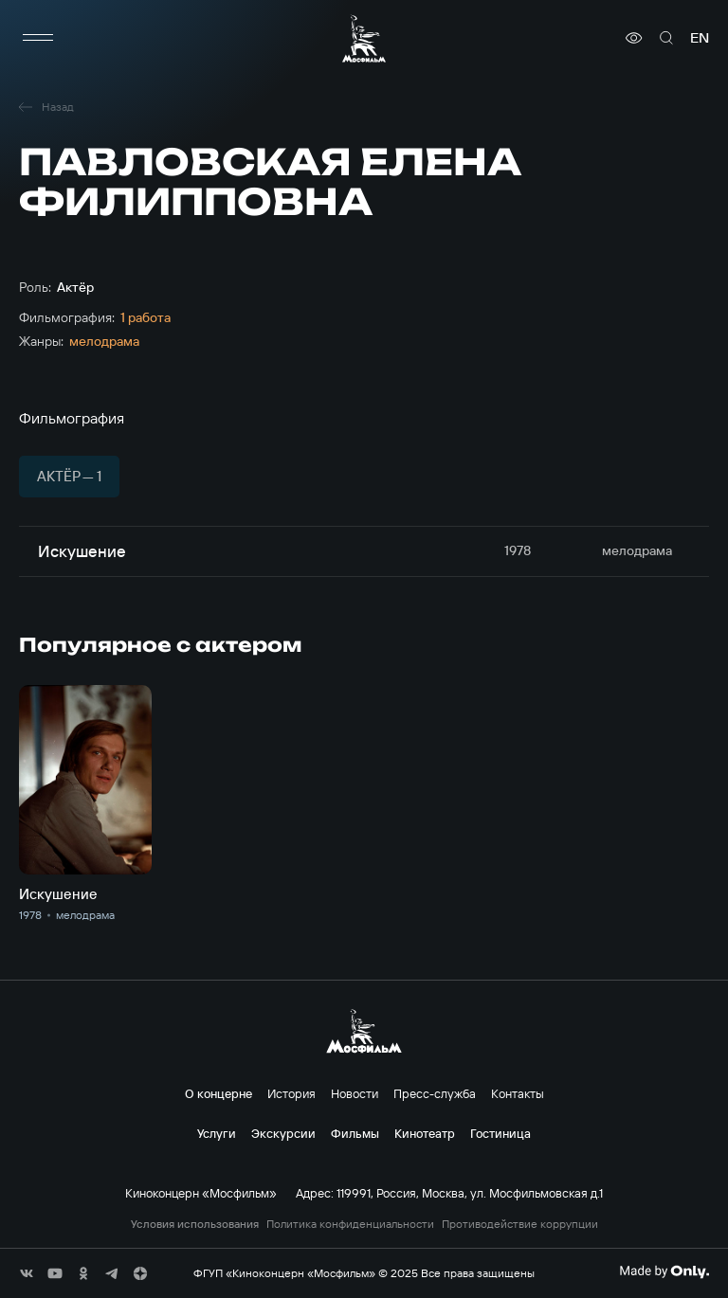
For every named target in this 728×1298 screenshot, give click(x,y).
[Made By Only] (664, 1271)
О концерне (218, 1093)
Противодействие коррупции (520, 1224)
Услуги (216, 1133)
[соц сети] (26, 1273)
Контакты (517, 1093)
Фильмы (355, 1133)
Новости (354, 1093)
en (699, 37)
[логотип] (364, 38)
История (291, 1093)
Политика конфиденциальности (350, 1224)
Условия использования (195, 1224)
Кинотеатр (424, 1133)
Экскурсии (283, 1133)
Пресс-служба (434, 1093)
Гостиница (500, 1133)
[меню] (38, 38)
